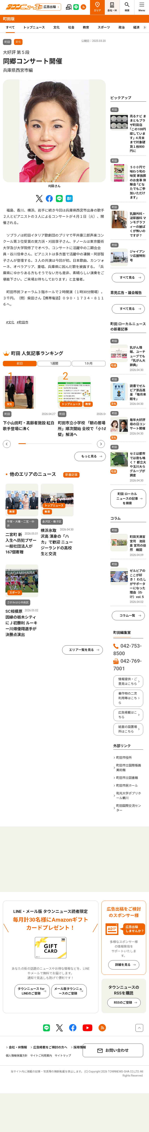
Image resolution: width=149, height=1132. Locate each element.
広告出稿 (49, 7)
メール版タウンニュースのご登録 (68, 991)
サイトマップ (63, 1055)
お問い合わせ (117, 1050)
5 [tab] (51, 443)
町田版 (9, 18)
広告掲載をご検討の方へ (50, 1047)
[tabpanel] (54, 133)
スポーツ (104, 27)
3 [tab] (37, 443)
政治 (122, 27)
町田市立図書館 (127, 778)
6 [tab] (58, 443)
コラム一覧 (127, 615)
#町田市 (22, 322)
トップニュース (34, 27)
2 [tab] (29, 443)
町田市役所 (124, 758)
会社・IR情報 (18, 1047)
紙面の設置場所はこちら (127, 729)
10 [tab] (88, 443)
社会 (71, 27)
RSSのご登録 (123, 1002)
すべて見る (127, 277)
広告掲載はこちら (127, 715)
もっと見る (89, 456)
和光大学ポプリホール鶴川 (128, 796)
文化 (56, 27)
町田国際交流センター (128, 808)
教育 (86, 27)
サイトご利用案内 (41, 1055)
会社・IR (112, 10)
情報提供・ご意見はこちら (127, 681)
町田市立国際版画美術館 (128, 768)
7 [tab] (66, 443)
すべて (10, 27)
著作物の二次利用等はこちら (127, 698)
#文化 (10, 322)
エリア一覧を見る (81, 650)
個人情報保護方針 (17, 1055)
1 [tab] (22, 443)
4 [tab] (44, 443)
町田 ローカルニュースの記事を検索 (127, 498)
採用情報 (80, 1047)
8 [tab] (73, 443)
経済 (136, 27)
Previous (7, 444)
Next (101, 444)
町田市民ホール (127, 785)
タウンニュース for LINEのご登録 (31, 991)
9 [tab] (80, 443)
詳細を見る (123, 965)
